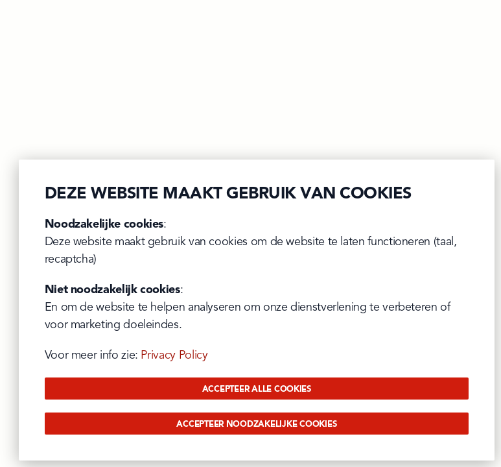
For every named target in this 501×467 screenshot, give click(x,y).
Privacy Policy (174, 355)
